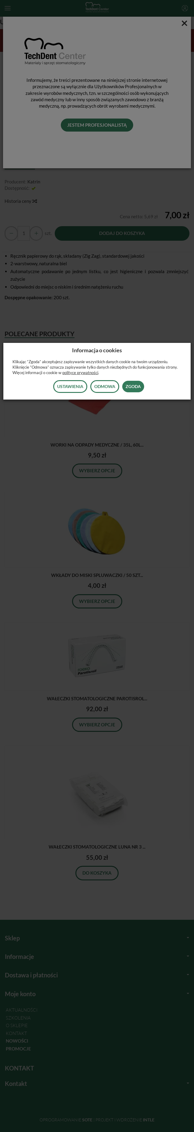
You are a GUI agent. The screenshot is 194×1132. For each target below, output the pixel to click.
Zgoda (133, 386)
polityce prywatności (80, 372)
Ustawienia (70, 386)
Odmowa (104, 386)
